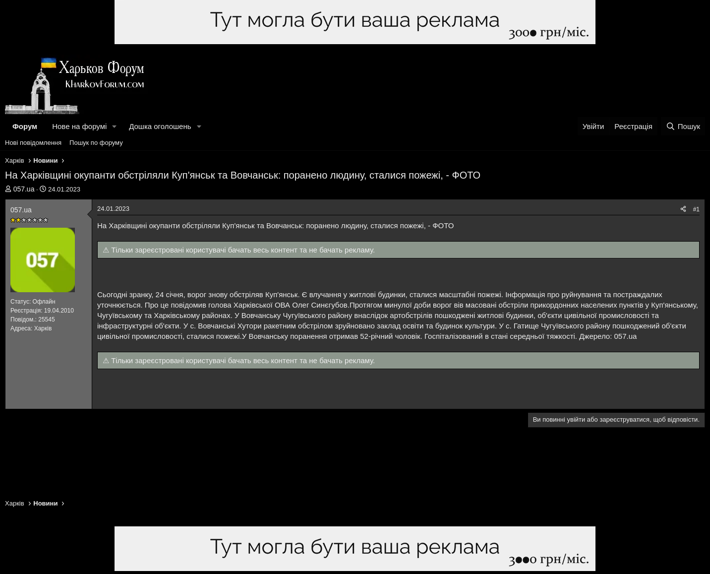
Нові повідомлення (33, 142)
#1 (696, 209)
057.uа (24, 189)
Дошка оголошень (160, 126)
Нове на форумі (79, 126)
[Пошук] (683, 126)
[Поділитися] (683, 209)
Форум (24, 126)
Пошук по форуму (96, 142)
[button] (114, 126)
